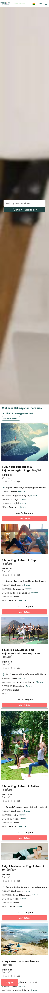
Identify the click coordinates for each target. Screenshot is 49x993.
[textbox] (35, 3)
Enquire (9, 982)
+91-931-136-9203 (18, 3)
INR (40, 4)
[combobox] (35, 4)
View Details (24, 518)
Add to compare (24, 513)
